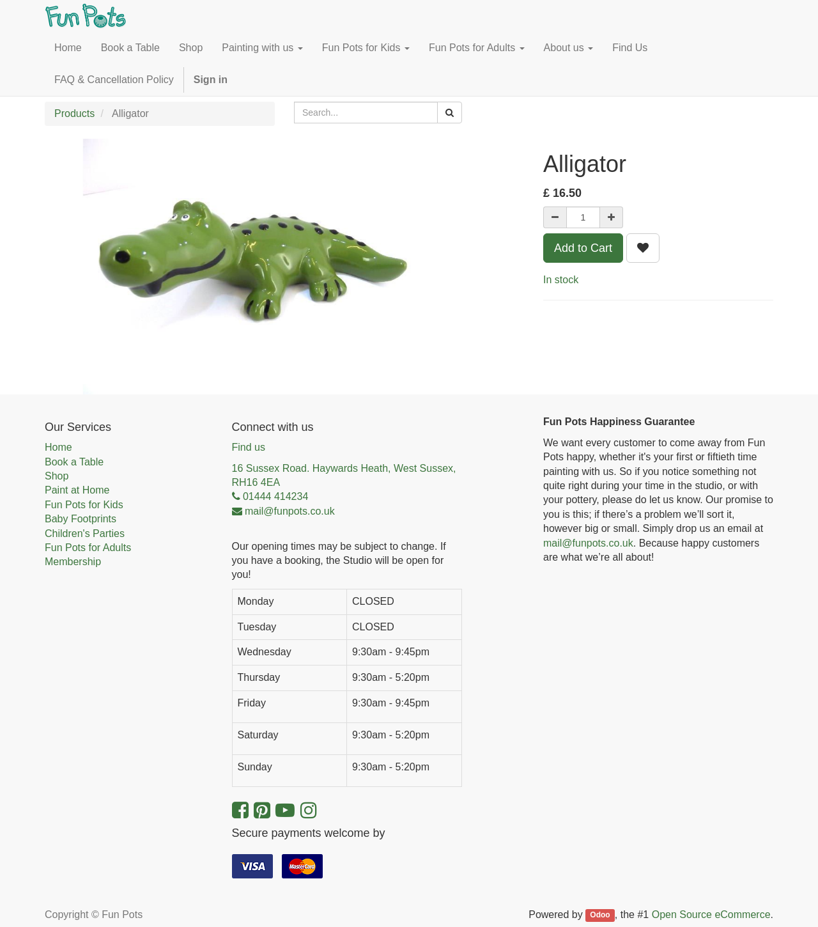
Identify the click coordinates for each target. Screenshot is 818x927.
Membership (73, 561)
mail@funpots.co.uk (588, 543)
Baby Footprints (80, 518)
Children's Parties (85, 533)
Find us (248, 447)
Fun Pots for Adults (88, 547)
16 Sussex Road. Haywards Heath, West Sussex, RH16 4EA (344, 475)
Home (58, 447)
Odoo (600, 915)
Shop (56, 476)
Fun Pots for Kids (84, 504)
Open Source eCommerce (711, 914)
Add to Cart (583, 248)
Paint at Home (77, 490)
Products (74, 113)
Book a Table (74, 461)
